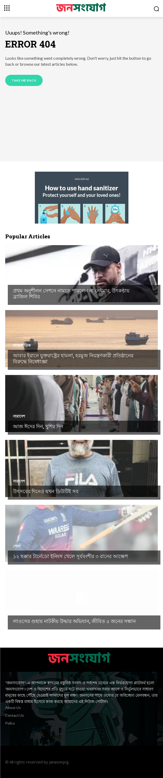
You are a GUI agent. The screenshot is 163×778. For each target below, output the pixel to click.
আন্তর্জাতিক (22, 345)
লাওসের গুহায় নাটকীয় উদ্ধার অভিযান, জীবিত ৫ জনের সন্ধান (74, 621)
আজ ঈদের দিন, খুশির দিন (38, 426)
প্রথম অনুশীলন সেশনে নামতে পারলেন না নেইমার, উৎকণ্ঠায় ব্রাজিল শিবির (71, 293)
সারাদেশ (19, 416)
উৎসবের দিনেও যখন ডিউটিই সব (46, 491)
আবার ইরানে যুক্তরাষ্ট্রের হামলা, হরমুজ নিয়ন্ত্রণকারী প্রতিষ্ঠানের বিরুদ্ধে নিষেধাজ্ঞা (73, 358)
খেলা (17, 280)
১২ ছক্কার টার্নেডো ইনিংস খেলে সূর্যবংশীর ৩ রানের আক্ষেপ (70, 556)
